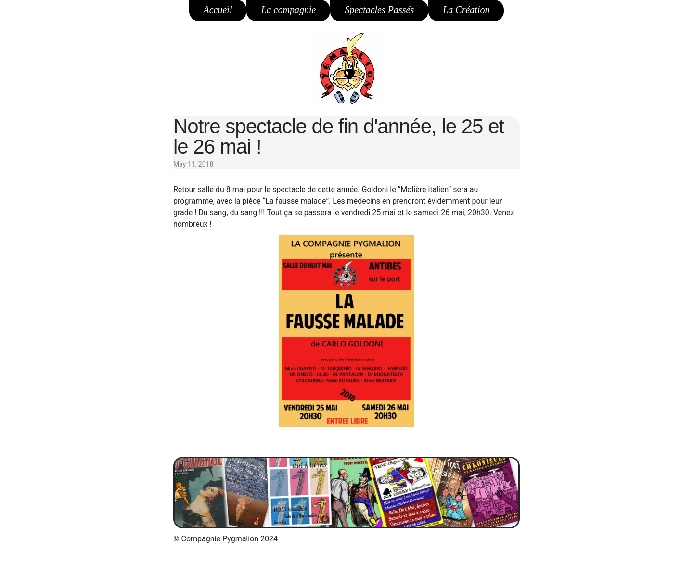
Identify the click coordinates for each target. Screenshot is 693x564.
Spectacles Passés (379, 9)
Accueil (218, 9)
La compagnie (288, 9)
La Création (466, 9)
